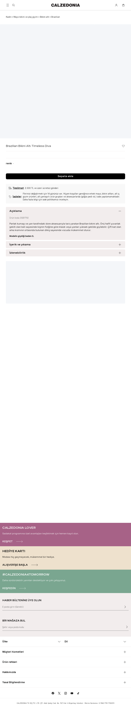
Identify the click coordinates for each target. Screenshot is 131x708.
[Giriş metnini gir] (125, 607)
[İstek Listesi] (123, 146)
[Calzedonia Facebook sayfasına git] (53, 693)
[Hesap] (116, 5)
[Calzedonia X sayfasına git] (59, 693)
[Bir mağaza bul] (127, 627)
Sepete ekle (65, 176)
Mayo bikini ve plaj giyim (26, 17)
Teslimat (18, 188)
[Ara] (13, 5)
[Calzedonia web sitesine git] (65, 5)
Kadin (8, 17)
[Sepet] (123, 5)
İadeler (17, 196)
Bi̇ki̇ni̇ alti (44, 17)
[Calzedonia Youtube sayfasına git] (72, 693)
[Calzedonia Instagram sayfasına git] (65, 693)
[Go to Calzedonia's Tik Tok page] (78, 693)
